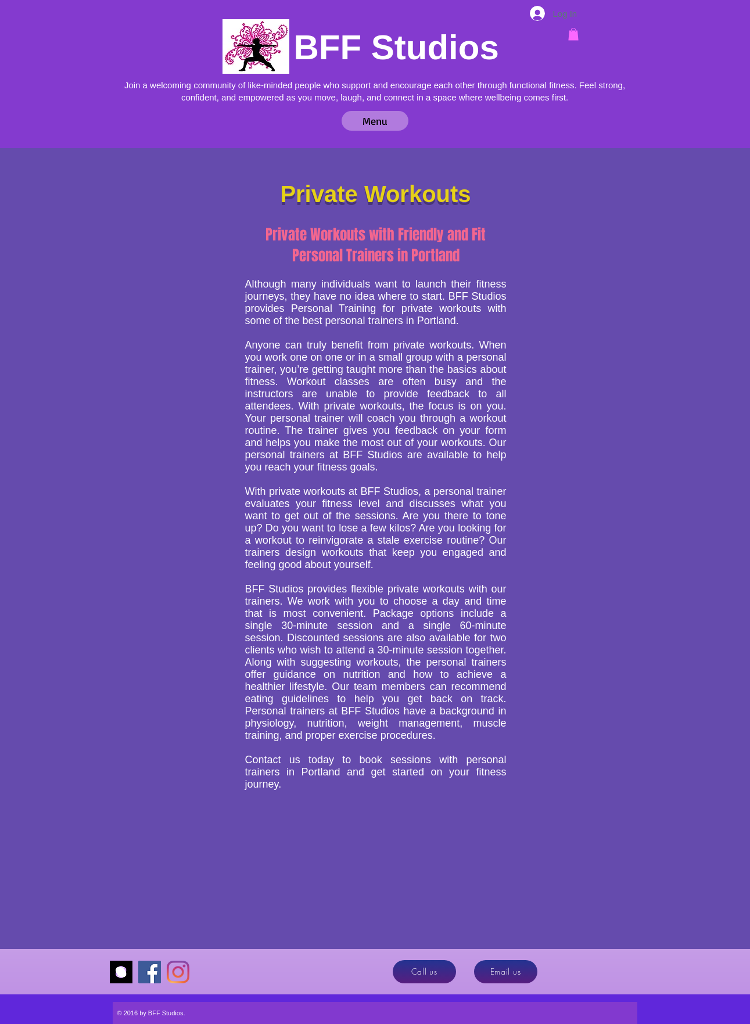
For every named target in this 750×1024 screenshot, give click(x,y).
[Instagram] (178, 972)
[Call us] (424, 971)
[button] (573, 34)
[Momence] (121, 972)
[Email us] (505, 971)
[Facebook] (149, 972)
